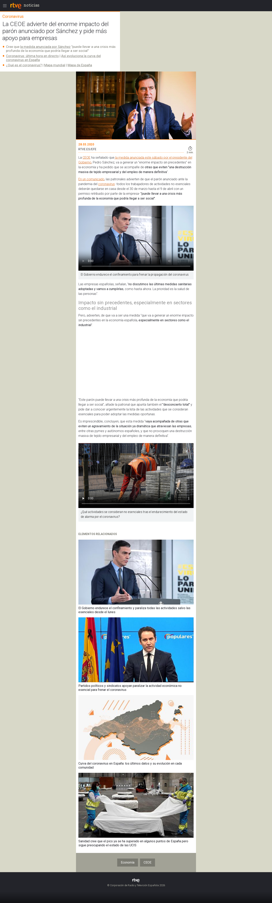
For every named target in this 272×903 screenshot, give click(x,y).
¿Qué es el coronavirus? (24, 65)
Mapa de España (80, 65)
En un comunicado (91, 179)
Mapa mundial (54, 65)
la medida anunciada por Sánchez (45, 47)
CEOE (86, 157)
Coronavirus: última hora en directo (32, 56)
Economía (127, 862)
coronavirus (106, 184)
